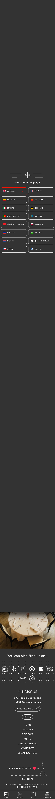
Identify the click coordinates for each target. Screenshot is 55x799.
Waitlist (20, 794)
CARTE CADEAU (27, 743)
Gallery (27, 729)
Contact (27, 748)
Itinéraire (47, 794)
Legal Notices (27, 752)
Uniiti (29, 779)
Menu (27, 738)
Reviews (27, 734)
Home (28, 724)
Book (6, 794)
